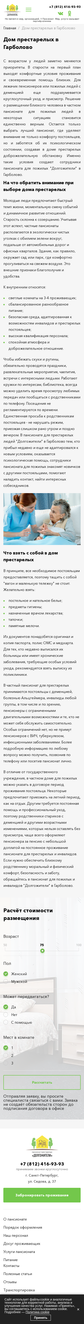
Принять (40, 1317)
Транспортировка (19, 1290)
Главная (9, 28)
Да (13, 1007)
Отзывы (10, 1282)
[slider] (42, 951)
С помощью (21, 1022)
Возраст (11, 936)
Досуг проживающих (21, 1243)
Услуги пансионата (19, 1251)
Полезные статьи (17, 1273)
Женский (19, 974)
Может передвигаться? (26, 996)
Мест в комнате (18, 1037)
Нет (14, 1014)
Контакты (11, 1265)
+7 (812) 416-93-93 (65, 7)
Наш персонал (15, 1235)
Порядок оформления (22, 1227)
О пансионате (15, 1219)
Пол (7, 963)
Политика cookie (37, 1312)
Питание (10, 1259)
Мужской (19, 981)
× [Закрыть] (78, 1309)
